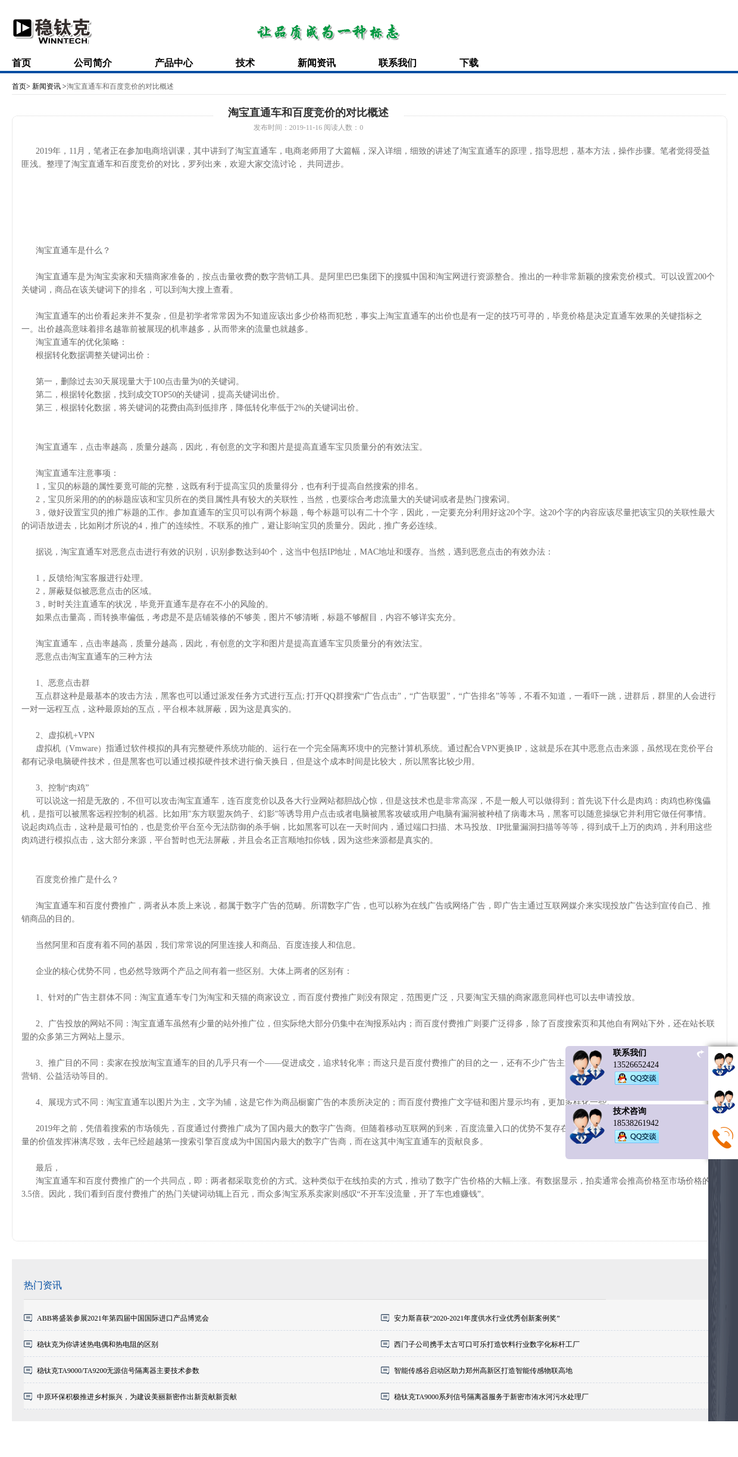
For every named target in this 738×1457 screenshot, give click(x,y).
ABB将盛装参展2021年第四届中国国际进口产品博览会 (123, 1318)
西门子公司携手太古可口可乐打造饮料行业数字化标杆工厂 (487, 1344)
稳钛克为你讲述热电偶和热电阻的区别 (97, 1344)
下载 (469, 63)
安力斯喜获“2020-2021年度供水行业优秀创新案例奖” (477, 1318)
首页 (21, 63)
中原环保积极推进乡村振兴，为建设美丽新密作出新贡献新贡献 (137, 1397)
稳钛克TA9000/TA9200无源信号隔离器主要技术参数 (118, 1370)
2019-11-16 (306, 127)
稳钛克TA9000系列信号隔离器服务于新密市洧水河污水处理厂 (491, 1397)
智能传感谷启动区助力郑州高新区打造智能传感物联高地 (483, 1370)
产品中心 (174, 63)
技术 (245, 63)
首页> (21, 86)
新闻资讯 (317, 63)
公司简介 (93, 63)
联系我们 (398, 63)
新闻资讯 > (48, 86)
